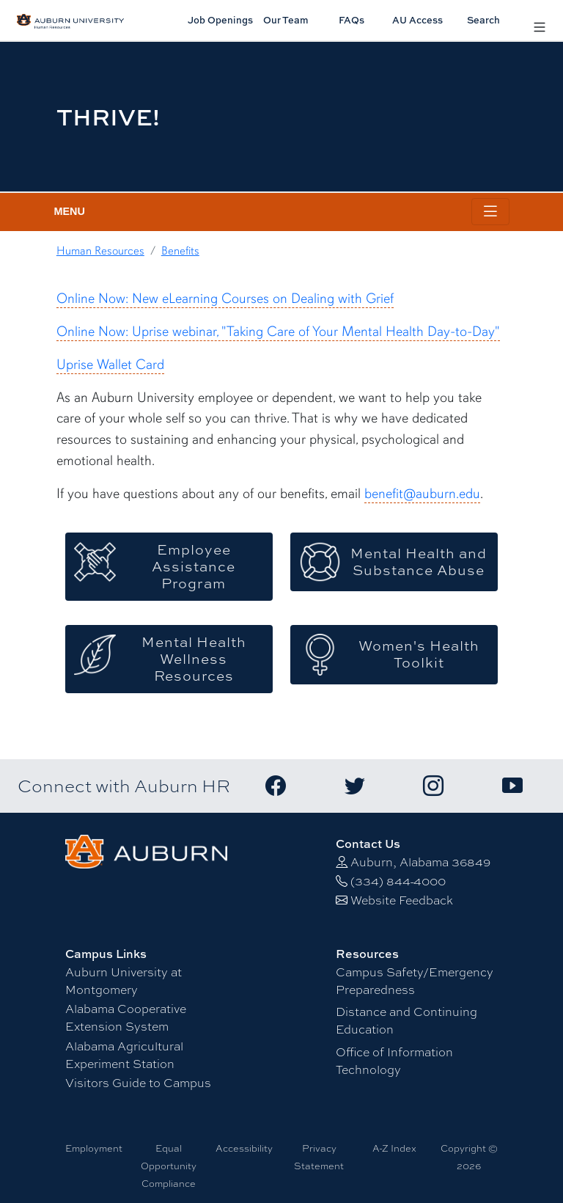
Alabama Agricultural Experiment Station (124, 1055)
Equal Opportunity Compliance (168, 1166)
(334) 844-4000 (398, 881)
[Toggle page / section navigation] (490, 211)
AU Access (417, 19)
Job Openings (220, 19)
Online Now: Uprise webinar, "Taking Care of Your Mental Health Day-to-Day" (278, 331)
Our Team (286, 19)
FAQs (351, 19)
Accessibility (244, 1148)
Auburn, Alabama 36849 (420, 862)
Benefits (180, 251)
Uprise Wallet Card (110, 364)
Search (483, 19)
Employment (93, 1148)
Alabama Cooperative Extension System (125, 1017)
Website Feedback (401, 900)
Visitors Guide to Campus (138, 1083)
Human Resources (100, 251)
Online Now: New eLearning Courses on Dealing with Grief (225, 298)
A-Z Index (394, 1148)
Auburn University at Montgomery (123, 981)
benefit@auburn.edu (422, 493)
